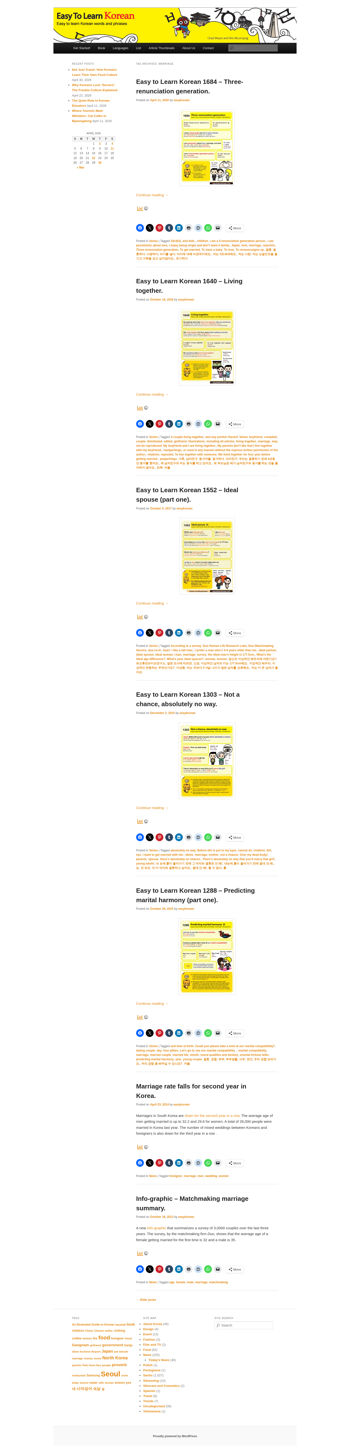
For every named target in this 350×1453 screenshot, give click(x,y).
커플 (167, 467)
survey (201, 654)
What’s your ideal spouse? (185, 659)
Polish (148, 1365)
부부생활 (231, 1059)
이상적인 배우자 (260, 663)
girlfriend (180, 441)
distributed (154, 441)
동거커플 (205, 459)
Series (153, 241)
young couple (192, 1059)
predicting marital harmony (155, 1059)
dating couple (145, 1050)
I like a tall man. (182, 650)
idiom (189, 854)
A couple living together (187, 437)
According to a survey (186, 646)
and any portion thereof (221, 437)
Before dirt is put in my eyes (216, 850)
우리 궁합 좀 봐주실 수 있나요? (161, 1063)
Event (147, 1334)
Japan (235, 245)
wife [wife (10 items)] (101, 1382)
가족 (181, 459)
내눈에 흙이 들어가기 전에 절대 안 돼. (248, 863)
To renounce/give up (250, 249)
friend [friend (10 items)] (128, 1338)
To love (229, 249)
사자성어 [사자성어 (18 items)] (84, 1389)
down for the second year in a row (212, 1116)
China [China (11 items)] (89, 1330)
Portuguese (152, 1370)
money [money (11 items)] (88, 1358)
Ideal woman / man (168, 654)
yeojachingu (168, 459)
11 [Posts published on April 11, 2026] (112, 148)
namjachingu (173, 450)
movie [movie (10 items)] (97, 1358)
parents (141, 859)
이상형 (180, 667)
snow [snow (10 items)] (124, 1375)
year (178, 1059)
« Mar (80, 167)
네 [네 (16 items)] (74, 1389)
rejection (269, 245)
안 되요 (145, 868)
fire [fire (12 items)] (95, 1338)
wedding (211, 1176)
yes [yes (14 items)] (128, 1382)
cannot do (245, 850)
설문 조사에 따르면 (179, 663)
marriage (255, 245)
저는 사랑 (244, 254)
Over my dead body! (254, 854)
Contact (208, 48)
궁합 (214, 1059)
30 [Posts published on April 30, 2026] (99, 162)
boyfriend (255, 437)
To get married (190, 249)
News (153, 1176)
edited (168, 441)
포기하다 (182, 258)
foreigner (175, 1176)
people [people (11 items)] (106, 1365)
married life (180, 1055)
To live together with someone (196, 454)
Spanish (149, 1391)
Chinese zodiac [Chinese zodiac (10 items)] (103, 1330)
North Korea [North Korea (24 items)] (115, 1357)
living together (246, 441)
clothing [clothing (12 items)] (119, 1330)
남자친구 (192, 459)
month (194, 1055)
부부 (221, 1059)
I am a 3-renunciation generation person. (238, 241)
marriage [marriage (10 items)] (77, 1358)
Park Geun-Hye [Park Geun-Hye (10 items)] (91, 1365)
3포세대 (176, 241)
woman (210, 659)
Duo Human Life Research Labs (225, 646)
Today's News (159, 1360)
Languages (120, 48)
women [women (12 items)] (120, 1382)
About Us (188, 48)
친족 (160, 467)
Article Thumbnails (162, 48)
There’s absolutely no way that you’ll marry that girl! (238, 859)
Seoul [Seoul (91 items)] (110, 1374)
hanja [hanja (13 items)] (128, 1345)
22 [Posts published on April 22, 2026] (93, 158)
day (159, 1050)
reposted (167, 454)
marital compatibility (252, 1050)
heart (166, 650)
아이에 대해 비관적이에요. (194, 254)
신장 (196, 663)
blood (243, 437)
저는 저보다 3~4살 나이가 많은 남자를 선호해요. (218, 667)
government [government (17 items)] (112, 1345)
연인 (250, 1059)
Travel (147, 1396)
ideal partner (267, 650)
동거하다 (218, 459)
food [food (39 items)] (104, 1338)
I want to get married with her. (163, 854)
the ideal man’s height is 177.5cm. (231, 654)
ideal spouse (145, 654)
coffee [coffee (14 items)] (77, 1338)
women (222, 659)
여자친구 (231, 459)
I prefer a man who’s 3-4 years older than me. (226, 650)
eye (138, 854)
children (202, 241)
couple (141, 441)
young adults (145, 863)
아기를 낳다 (167, 254)
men (201, 1176)
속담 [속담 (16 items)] (96, 1389)
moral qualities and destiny (219, 1055)
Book (101, 48)
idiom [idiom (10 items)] (75, 1351)
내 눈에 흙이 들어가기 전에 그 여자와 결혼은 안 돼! (189, 863)
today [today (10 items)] (75, 1382)
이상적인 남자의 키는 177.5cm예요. (224, 663)
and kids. (189, 241)
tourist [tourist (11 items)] (84, 1382)
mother (214, 854)
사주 (242, 1059)
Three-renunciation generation (157, 249)
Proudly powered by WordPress (175, 1436)
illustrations (196, 441)
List (138, 48)
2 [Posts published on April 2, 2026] (100, 143)
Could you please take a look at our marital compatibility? (235, 1046)
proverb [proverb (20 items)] (119, 1365)
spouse (153, 859)
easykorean (182, 100)
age (172, 1282)
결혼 (268, 249)
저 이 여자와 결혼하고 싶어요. (171, 868)
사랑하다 (152, 254)
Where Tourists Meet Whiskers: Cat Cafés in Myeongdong (89, 116)
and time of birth (182, 1046)
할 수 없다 (215, 868)
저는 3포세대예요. (224, 254)
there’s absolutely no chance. (180, 859)
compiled (270, 437)
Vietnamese (152, 1411)
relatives (153, 454)
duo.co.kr (154, 650)
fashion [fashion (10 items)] (87, 1338)
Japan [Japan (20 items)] (107, 1351)
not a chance (229, 854)
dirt (269, 850)
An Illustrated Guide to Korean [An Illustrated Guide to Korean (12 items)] (93, 1324)
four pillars (170, 1050)
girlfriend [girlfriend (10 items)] (95, 1345)
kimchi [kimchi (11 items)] (123, 1351)
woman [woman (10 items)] (109, 1382)
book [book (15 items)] (131, 1324)
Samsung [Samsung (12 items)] (93, 1375)
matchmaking (218, 1282)
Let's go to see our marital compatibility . (208, 1050)
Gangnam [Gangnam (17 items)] (80, 1345)
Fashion (149, 1339)
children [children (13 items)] (78, 1330)
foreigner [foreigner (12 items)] (117, 1338)
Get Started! (81, 48)
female (180, 1282)
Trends (148, 1401)
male (190, 1282)
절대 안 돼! (199, 868)
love (244, 245)
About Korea (152, 1324)
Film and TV (152, 1344)
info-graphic (157, 1228)
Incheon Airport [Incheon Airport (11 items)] (90, 1351)
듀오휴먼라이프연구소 (150, 663)
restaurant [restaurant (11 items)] (79, 1375)
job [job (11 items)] (116, 1351)
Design (148, 1329)
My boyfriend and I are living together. (189, 445)
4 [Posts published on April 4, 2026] (112, 143)
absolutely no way (183, 850)
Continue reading (152, 195)
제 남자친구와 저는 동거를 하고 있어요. (186, 463)
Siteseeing (151, 1380)
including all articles (220, 441)
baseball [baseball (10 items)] (120, 1324)
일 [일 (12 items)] (103, 1389)
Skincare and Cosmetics (161, 1386)
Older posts (146, 1299)
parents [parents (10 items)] (76, 1365)
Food (147, 1350)
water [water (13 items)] (93, 1382)
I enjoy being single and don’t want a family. (199, 245)
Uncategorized (154, 1406)
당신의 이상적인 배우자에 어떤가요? (252, 659)
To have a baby (211, 249)
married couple (160, 1055)
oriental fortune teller (254, 1055)
